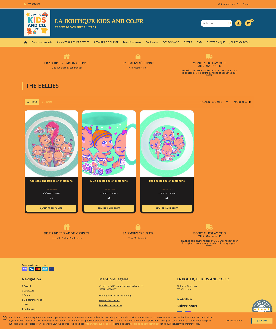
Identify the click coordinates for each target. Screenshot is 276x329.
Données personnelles (110, 305)
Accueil (26, 286)
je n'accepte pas (234, 320)
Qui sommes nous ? (32, 299)
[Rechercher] (230, 23)
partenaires (28, 309)
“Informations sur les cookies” (99, 323)
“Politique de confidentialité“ (144, 323)
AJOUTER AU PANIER (51, 208)
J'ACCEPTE (262, 320)
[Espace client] (238, 23)
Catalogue (28, 290)
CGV (25, 304)
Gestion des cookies (109, 300)
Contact (246, 4)
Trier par (205, 101)
